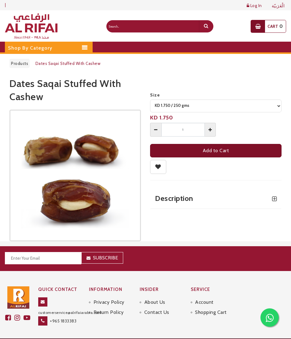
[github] (19, 318)
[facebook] (9, 318)
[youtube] (28, 318)
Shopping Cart (211, 312)
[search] (206, 26)
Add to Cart (216, 150)
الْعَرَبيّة (278, 6)
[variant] (216, 106)
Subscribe (105, 258)
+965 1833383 (63, 320)
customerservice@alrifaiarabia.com (70, 312)
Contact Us (156, 312)
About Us (154, 302)
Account (204, 302)
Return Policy (109, 312)
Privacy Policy (109, 302)
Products (19, 63)
